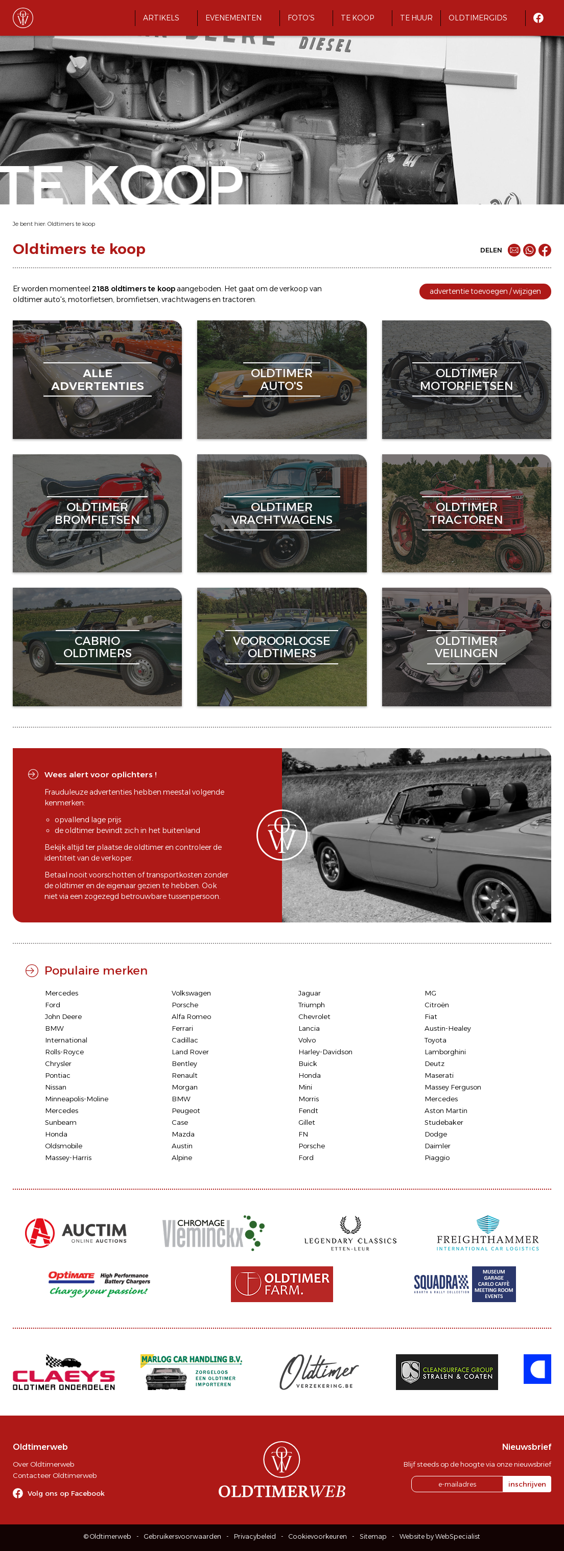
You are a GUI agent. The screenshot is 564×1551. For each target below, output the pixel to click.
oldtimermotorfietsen (466, 379)
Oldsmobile (63, 1146)
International (66, 1040)
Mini (305, 1087)
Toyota (436, 1040)
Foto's (301, 17)
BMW (54, 1028)
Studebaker (444, 1122)
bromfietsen (137, 299)
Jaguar (309, 993)
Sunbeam (61, 1122)
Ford (52, 1005)
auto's (54, 299)
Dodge (436, 1134)
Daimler (438, 1146)
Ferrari (182, 1028)
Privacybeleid (255, 1536)
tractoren (238, 299)
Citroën (437, 1005)
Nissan (55, 1087)
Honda (309, 1075)
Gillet (306, 1122)
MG (430, 993)
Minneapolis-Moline (76, 1099)
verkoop (293, 288)
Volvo (307, 1040)
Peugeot (186, 1110)
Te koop (357, 17)
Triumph (311, 1005)
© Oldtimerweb (107, 1536)
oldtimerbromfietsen (97, 513)
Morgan (185, 1087)
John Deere (63, 1016)
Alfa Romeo (191, 1016)
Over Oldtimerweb (43, 1464)
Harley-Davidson (325, 1052)
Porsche (185, 1005)
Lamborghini (445, 1052)
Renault (185, 1075)
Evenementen (233, 17)
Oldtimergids (478, 17)
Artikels (161, 17)
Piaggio (437, 1157)
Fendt (308, 1110)
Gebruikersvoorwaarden (182, 1536)
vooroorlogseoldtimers (282, 647)
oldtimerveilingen (466, 647)
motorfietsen (90, 299)
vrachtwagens (185, 299)
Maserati (439, 1075)
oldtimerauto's (282, 379)
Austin (182, 1146)
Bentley (184, 1063)
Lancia (309, 1028)
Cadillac (185, 1040)
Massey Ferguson (453, 1087)
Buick (307, 1063)
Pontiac (57, 1075)
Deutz (434, 1063)
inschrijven (527, 1484)
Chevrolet (314, 1016)
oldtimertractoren (466, 513)
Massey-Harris (68, 1157)
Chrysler (58, 1063)
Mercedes (61, 993)
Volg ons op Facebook (66, 1493)
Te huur (416, 17)
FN (303, 1134)
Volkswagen (191, 993)
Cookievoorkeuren (318, 1536)
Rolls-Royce (64, 1052)
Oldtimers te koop (71, 223)
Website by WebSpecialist (440, 1536)
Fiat (431, 1016)
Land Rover (190, 1052)
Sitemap (373, 1536)
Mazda (183, 1134)
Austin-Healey (448, 1028)
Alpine (182, 1157)
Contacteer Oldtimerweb (55, 1475)
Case (180, 1122)
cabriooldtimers (97, 647)
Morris (308, 1099)
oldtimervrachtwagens (282, 513)
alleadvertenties (97, 379)
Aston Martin (446, 1110)
